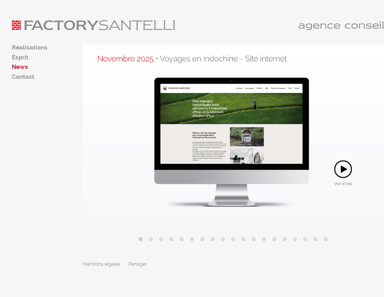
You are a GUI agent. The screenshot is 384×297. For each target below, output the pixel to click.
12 (253, 239)
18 (315, 239)
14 (274, 239)
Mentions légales (101, 264)
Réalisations (30, 47)
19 (325, 239)
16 (295, 239)
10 (233, 239)
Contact (23, 76)
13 (264, 239)
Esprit (20, 57)
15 (284, 239)
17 (305, 239)
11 (243, 239)
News (20, 66)
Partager (137, 264)
